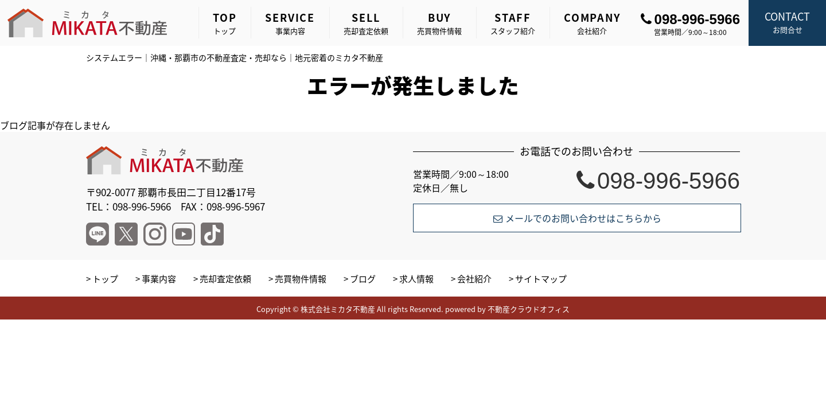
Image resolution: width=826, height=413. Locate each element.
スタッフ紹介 (512, 23)
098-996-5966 (690, 19)
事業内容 (290, 23)
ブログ (363, 278)
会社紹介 (592, 23)
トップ (224, 23)
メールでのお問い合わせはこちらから (577, 218)
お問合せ (787, 22)
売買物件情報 (439, 23)
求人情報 (416, 278)
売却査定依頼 (366, 23)
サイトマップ (541, 278)
